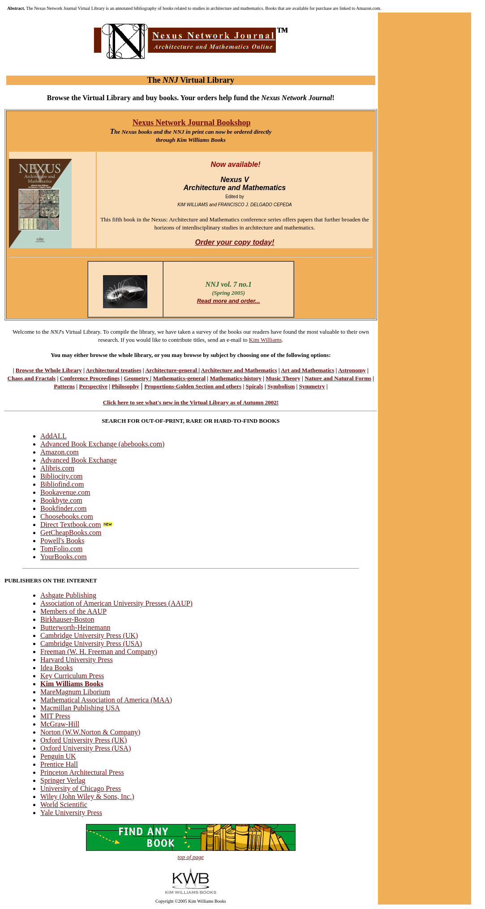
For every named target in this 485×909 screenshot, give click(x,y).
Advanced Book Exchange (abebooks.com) (102, 444)
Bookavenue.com (65, 492)
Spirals (254, 386)
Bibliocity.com (61, 476)
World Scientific (63, 804)
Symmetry (312, 386)
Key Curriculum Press (72, 676)
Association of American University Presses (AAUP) (116, 603)
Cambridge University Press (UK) (89, 635)
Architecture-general (171, 370)
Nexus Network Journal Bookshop (192, 122)
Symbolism (281, 386)
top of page (191, 857)
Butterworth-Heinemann (75, 627)
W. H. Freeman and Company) (113, 651)
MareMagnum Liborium (75, 692)
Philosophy (125, 386)
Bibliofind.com (62, 484)
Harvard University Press (76, 659)
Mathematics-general (179, 378)
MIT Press (55, 716)
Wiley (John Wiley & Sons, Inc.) (87, 796)
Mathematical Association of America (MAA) (106, 700)
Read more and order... (228, 300)
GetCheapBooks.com (70, 532)
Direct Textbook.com (77, 524)
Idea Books (56, 667)
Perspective (93, 386)
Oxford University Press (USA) (85, 748)
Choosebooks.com (66, 516)
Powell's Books (62, 540)
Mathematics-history (236, 378)
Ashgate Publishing (68, 595)
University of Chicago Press (80, 788)
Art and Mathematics (307, 370)
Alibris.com (57, 468)
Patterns (64, 386)
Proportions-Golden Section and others (192, 386)
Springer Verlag (63, 780)
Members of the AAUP (73, 611)
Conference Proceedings (90, 378)
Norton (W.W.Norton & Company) (90, 732)
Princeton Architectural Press (82, 772)
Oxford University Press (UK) (83, 740)
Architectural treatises (113, 370)
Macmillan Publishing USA (80, 708)
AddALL (53, 436)
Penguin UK (58, 756)
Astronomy (352, 370)
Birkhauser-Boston (67, 619)
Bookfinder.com (63, 508)
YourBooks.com (63, 557)
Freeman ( (54, 651)
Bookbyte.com (61, 500)
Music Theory (283, 378)
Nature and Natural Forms (338, 378)
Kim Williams (265, 339)
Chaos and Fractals (32, 378)
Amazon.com (59, 452)
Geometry (137, 378)
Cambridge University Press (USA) (91, 643)
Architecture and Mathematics (239, 370)
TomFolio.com (61, 548)
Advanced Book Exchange (78, 460)
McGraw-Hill (59, 724)
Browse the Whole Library (49, 370)
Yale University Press (71, 812)
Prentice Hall (59, 764)
